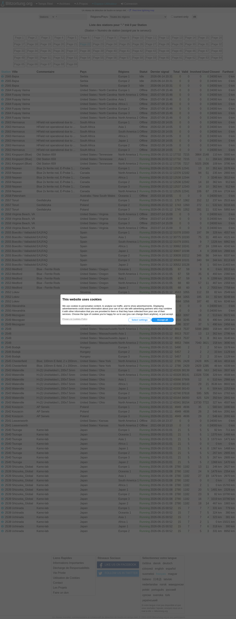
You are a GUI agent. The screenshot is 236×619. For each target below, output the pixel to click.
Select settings (140, 320)
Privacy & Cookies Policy (74, 319)
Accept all (162, 320)
